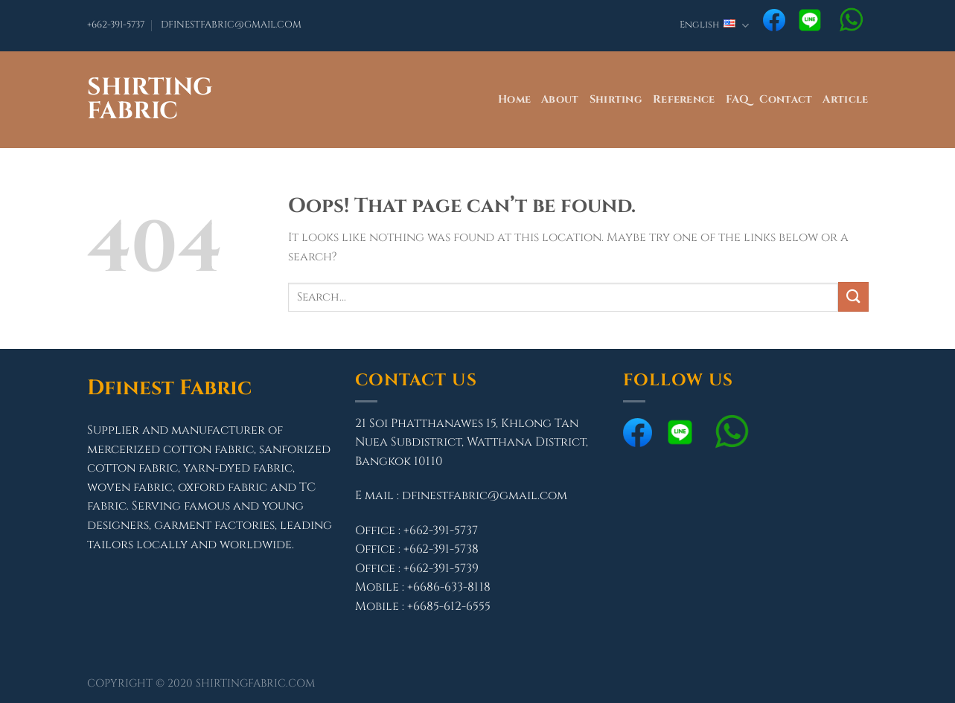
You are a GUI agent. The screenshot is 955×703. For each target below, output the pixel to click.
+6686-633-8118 (449, 587)
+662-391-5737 (115, 25)
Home (514, 99)
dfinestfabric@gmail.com (484, 495)
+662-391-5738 (441, 549)
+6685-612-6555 (449, 606)
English (714, 26)
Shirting (616, 99)
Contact (785, 99)
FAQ (738, 99)
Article (845, 99)
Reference (684, 99)
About (559, 99)
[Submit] (853, 296)
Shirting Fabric (150, 99)
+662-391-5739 (441, 568)
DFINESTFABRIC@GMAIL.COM (231, 25)
